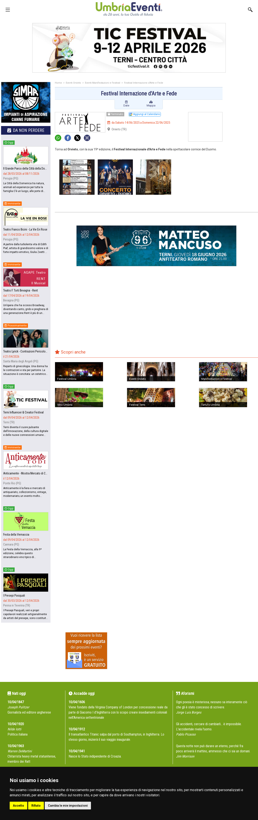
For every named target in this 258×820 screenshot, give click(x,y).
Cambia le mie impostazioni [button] (68, 805)
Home (58, 82)
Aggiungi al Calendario (144, 114)
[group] (129, 48)
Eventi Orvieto (73, 82)
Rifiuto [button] (36, 805)
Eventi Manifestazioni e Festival (102, 82)
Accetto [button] (18, 805)
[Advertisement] (242, 99)
